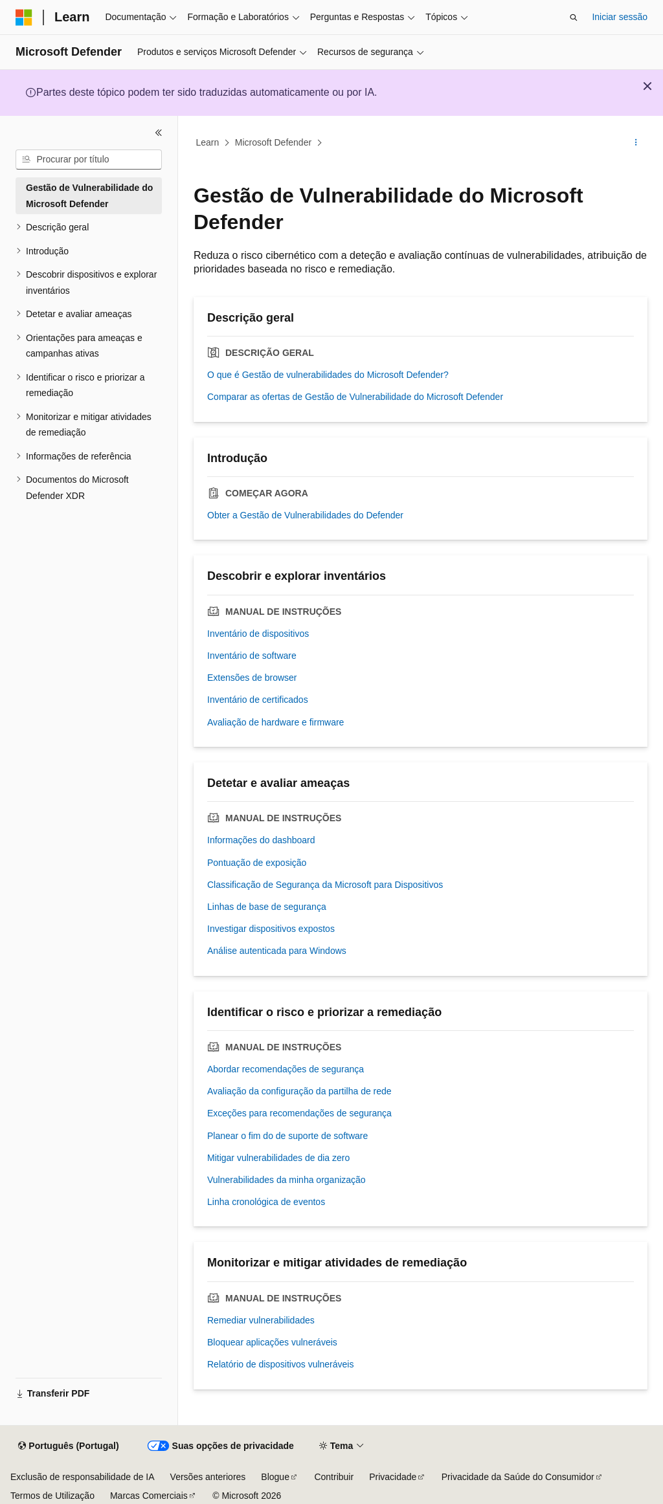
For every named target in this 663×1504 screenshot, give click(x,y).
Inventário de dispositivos (258, 633)
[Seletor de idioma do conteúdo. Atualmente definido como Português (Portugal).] (68, 1446)
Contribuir (334, 1477)
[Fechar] (158, 132)
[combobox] (89, 159)
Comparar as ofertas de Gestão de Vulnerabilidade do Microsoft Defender (355, 397)
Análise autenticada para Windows (276, 951)
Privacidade (392, 1477)
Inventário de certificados (257, 699)
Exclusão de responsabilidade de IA (82, 1477)
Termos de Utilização (52, 1495)
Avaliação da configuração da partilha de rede (299, 1091)
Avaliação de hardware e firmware (275, 722)
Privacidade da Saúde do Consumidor (518, 1477)
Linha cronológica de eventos (266, 1202)
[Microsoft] (24, 17)
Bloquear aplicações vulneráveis (272, 1342)
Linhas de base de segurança (266, 906)
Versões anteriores (208, 1477)
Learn (207, 142)
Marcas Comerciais (149, 1495)
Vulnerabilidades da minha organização (286, 1180)
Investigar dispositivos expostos (271, 928)
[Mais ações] (636, 143)
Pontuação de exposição (256, 862)
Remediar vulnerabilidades (261, 1320)
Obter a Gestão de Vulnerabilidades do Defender (305, 515)
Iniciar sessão (619, 17)
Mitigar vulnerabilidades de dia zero (278, 1158)
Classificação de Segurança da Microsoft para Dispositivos (325, 884)
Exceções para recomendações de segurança (299, 1113)
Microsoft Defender (273, 142)
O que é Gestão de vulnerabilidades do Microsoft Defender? (328, 375)
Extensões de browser (252, 677)
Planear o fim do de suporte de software (287, 1136)
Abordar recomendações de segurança (285, 1069)
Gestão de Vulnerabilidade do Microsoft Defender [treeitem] (89, 195)
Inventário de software (252, 655)
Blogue (275, 1477)
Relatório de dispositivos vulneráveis (280, 1364)
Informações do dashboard (261, 840)
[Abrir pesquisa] (574, 17)
